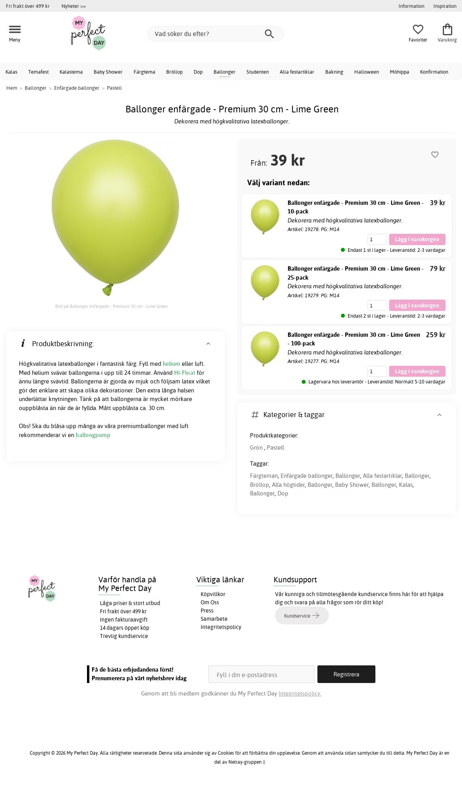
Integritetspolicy (221, 627)
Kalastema (71, 72)
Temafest (38, 72)
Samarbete (214, 618)
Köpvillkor (213, 594)
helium (171, 363)
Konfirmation (434, 72)
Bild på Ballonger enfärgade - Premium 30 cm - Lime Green (111, 306)
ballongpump (93, 435)
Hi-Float (184, 372)
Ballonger (225, 72)
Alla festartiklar (297, 72)
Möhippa (399, 72)
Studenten (257, 72)
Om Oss (210, 602)
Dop (198, 72)
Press (207, 610)
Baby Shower (108, 72)
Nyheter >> (74, 6)
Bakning (334, 72)
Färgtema (144, 72)
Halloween (366, 72)
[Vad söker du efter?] (215, 34)
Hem (11, 88)
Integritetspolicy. (300, 693)
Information (411, 6)
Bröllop (174, 72)
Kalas (11, 72)
